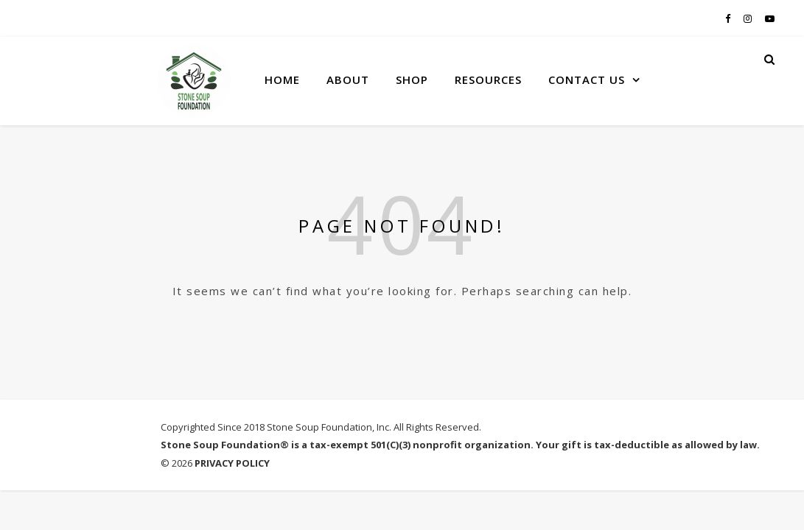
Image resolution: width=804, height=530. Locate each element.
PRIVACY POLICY (232, 463)
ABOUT (347, 79)
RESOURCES (488, 79)
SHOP (412, 79)
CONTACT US (586, 79)
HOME (282, 79)
